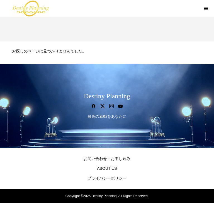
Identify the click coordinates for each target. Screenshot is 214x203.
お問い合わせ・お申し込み (107, 158)
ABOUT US (107, 168)
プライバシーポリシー (107, 178)
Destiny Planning (107, 96)
